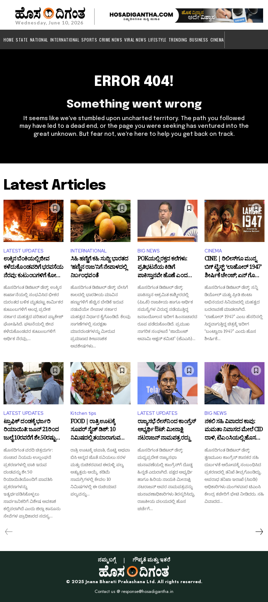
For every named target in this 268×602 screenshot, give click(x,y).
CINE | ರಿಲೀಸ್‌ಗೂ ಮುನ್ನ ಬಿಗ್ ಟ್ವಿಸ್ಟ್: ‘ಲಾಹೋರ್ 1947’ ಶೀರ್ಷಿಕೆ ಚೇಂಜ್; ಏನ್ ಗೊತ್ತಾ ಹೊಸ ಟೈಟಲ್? (232, 268)
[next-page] (259, 532)
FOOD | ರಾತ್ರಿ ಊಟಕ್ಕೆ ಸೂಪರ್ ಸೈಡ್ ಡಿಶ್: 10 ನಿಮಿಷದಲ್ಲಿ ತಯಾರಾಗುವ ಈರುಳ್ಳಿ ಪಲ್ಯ (95, 431)
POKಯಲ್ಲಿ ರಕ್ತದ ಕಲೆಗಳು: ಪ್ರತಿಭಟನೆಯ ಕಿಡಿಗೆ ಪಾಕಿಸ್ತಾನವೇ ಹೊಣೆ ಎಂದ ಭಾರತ (162, 268)
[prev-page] (8, 532)
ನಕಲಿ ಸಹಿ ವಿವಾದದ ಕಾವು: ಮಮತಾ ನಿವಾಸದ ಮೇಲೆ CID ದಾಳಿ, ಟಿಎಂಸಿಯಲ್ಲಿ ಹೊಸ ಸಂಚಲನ (233, 431)
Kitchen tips (83, 413)
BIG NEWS (148, 251)
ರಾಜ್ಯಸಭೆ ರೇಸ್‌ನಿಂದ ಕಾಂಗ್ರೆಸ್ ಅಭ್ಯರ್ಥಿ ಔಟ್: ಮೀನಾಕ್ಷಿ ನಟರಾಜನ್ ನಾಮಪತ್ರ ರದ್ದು (166, 431)
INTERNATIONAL (88, 251)
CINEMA (213, 251)
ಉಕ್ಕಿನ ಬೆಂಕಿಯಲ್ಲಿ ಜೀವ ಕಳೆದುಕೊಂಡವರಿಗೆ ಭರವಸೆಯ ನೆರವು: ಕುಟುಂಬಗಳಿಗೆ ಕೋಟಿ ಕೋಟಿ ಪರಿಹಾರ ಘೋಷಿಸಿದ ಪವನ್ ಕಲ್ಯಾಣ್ (33, 268)
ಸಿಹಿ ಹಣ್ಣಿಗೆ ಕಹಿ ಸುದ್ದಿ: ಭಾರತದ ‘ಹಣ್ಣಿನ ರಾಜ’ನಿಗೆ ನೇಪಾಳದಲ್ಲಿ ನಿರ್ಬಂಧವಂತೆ (99, 268)
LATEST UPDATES (23, 251)
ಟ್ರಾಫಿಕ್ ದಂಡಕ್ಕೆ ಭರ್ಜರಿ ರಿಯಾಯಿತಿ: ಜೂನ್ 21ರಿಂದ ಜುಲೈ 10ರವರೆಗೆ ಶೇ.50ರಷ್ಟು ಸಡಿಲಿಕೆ (31, 431)
